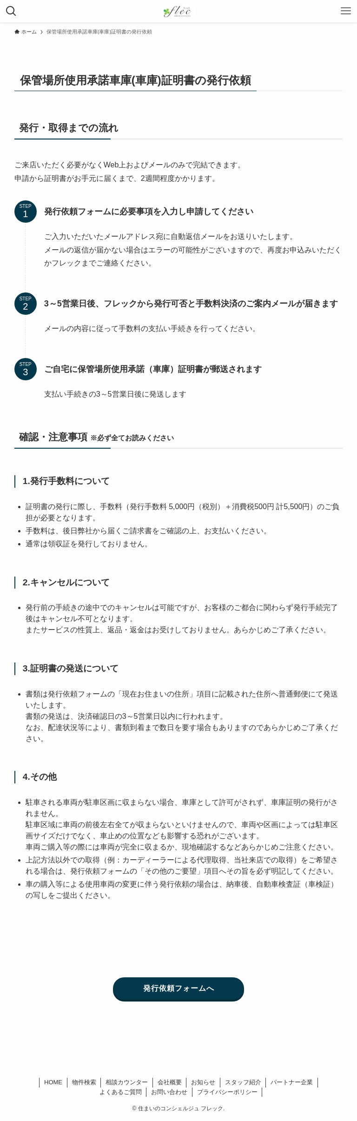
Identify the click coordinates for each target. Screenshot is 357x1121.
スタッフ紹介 (243, 1082)
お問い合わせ (169, 1091)
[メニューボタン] (346, 11)
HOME (53, 1082)
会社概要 (170, 1082)
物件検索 (84, 1082)
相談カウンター (127, 1082)
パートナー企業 (292, 1082)
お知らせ (203, 1082)
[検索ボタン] (11, 11)
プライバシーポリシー (227, 1091)
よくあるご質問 (120, 1091)
